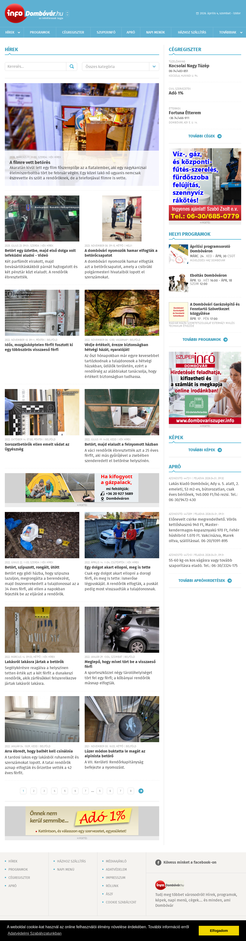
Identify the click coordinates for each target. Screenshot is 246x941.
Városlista (67, 14)
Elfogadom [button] (219, 931)
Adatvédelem (116, 869)
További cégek (201, 136)
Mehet (71, 66)
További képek (201, 450)
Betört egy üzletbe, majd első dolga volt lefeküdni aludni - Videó (40, 253)
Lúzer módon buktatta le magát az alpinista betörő (115, 753)
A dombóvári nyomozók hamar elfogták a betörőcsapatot (121, 253)
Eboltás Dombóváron (208, 276)
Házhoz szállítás (192, 32)
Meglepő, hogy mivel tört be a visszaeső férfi (120, 664)
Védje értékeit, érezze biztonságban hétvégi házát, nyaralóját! (116, 347)
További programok (202, 339)
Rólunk (112, 886)
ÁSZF (109, 894)
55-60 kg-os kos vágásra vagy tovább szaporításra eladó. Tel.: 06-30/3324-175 (203, 563)
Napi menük (155, 32)
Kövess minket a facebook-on (190, 863)
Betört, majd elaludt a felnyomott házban (121, 445)
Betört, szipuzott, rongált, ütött (32, 568)
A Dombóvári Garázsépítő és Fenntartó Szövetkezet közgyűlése (215, 309)
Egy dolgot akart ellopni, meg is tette (117, 568)
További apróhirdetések (201, 580)
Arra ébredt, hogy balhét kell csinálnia (39, 751)
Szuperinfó (106, 32)
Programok (40, 32)
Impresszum (115, 878)
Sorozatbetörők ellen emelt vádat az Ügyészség (37, 447)
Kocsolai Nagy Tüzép (189, 66)
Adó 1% (176, 93)
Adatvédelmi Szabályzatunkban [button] (35, 933)
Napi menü (65, 869)
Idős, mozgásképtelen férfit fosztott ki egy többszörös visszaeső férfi (39, 347)
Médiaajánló (116, 861)
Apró (131, 32)
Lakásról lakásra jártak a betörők (34, 662)
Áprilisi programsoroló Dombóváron (210, 249)
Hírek (9, 32)
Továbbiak (227, 32)
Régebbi (141, 791)
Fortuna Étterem (185, 113)
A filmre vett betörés (30, 162)
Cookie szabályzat (121, 902)
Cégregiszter (73, 32)
